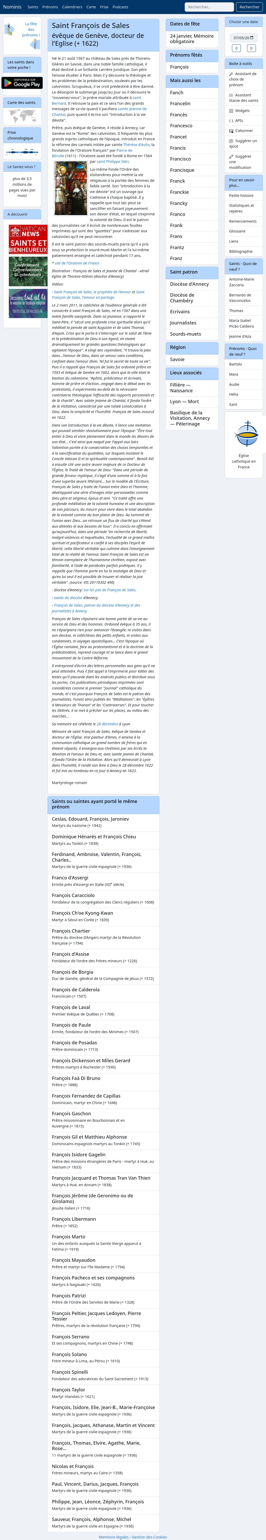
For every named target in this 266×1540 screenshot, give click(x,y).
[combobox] (209, 7)
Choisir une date (243, 21)
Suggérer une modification (240, 162)
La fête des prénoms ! (31, 29)
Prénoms (50, 6)
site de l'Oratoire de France (77, 263)
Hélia (233, 394)
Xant (233, 404)
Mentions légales (114, 1537)
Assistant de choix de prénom (242, 79)
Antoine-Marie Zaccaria (241, 282)
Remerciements (243, 221)
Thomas (236, 310)
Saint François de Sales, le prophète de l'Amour (92, 291)
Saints (33, 6)
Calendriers (72, 6)
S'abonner (241, 130)
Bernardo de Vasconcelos (240, 298)
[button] (236, 48)
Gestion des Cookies (149, 1537)
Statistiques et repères (241, 208)
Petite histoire (241, 195)
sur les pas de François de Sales (110, 589)
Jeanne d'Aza (240, 336)
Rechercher (250, 6)
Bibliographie (240, 251)
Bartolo (235, 364)
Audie (234, 384)
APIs (236, 120)
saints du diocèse (68, 597)
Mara (233, 374)
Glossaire (237, 231)
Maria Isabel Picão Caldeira (241, 323)
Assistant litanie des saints (243, 97)
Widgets (239, 110)
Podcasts (120, 6)
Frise (104, 6)
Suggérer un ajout (243, 143)
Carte (91, 6)
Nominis (12, 7)
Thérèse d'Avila (136, 144)
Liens (233, 241)
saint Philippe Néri (113, 161)
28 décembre (107, 723)
